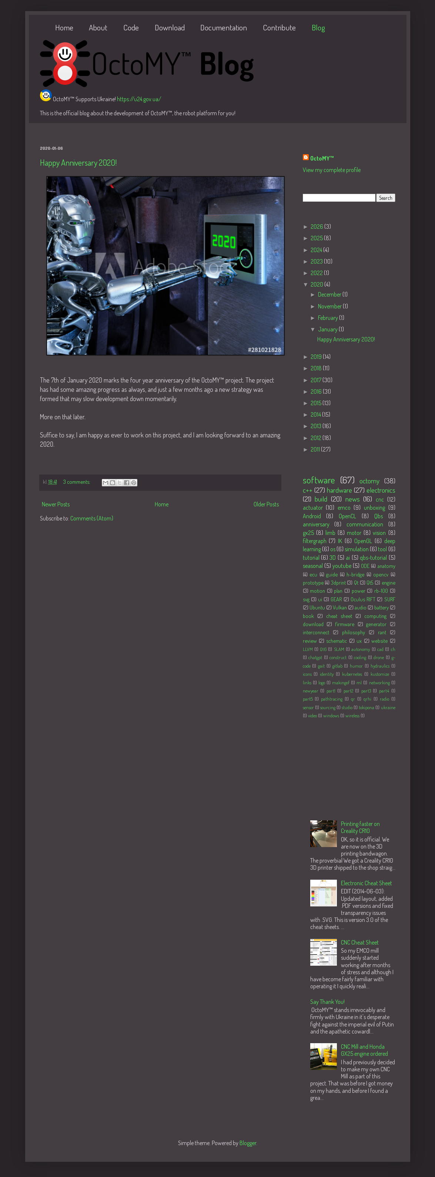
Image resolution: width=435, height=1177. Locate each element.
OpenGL (363, 541)
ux (359, 640)
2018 (317, 368)
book (308, 615)
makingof (340, 682)
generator (376, 624)
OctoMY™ (322, 158)
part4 (384, 691)
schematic (336, 640)
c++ (307, 490)
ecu (313, 574)
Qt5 (370, 582)
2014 (316, 414)
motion (317, 590)
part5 (308, 699)
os (332, 549)
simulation (357, 549)
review (310, 640)
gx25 (308, 532)
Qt (356, 582)
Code (131, 27)
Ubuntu (317, 607)
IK (340, 541)
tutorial (311, 557)
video (312, 715)
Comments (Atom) (91, 518)
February (328, 317)
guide (332, 574)
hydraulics (380, 666)
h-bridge (355, 574)
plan (338, 590)
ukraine (388, 707)
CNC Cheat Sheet (360, 942)
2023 (317, 261)
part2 (348, 691)
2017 (316, 380)
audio (361, 607)
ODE (365, 565)
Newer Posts (56, 504)
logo (321, 682)
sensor (308, 707)
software (319, 480)
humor (356, 666)
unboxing (374, 507)
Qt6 (323, 649)
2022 (317, 273)
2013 (316, 426)
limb (330, 532)
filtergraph (315, 541)
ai (348, 557)
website (379, 640)
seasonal (313, 565)
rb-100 (381, 590)
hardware (339, 490)
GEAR (336, 599)
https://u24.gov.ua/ (139, 99)
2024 (317, 250)
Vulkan (340, 607)
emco (344, 507)
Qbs (378, 516)
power (358, 590)
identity (327, 674)
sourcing (327, 707)
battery (381, 607)
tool (382, 549)
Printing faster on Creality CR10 (360, 827)
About (98, 27)
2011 (316, 449)
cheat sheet (339, 615)
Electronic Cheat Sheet (366, 883)
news (352, 498)
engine (388, 582)
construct (338, 657)
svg (306, 599)
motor (354, 532)
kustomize (380, 674)
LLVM (308, 649)
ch (393, 649)
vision (379, 532)
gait (321, 666)
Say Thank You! (327, 1001)
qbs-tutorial (373, 557)
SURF (389, 599)
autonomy (360, 649)
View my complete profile (332, 169)
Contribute (279, 27)
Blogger (248, 1143)
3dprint (338, 582)
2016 (317, 391)
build (321, 498)
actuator (313, 507)
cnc (380, 499)
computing (375, 615)
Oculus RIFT (363, 599)
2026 (317, 226)
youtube (341, 565)
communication (365, 524)
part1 (331, 691)
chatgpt (315, 657)
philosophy (353, 632)
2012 (316, 438)
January (328, 329)
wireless (352, 715)
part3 (366, 691)
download (313, 624)
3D (332, 557)
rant (382, 632)
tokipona (366, 707)
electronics (381, 490)
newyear (310, 691)
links (307, 682)
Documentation (223, 27)
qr (353, 699)
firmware (344, 624)
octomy (369, 480)
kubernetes (352, 674)
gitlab (337, 666)
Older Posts (266, 504)
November (330, 306)
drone (379, 657)
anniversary (316, 524)
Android (312, 516)
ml (359, 682)
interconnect (316, 632)
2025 (317, 238)
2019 (317, 356)
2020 (317, 284)
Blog (318, 27)
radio (384, 699)
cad (380, 649)
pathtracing (331, 699)
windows (331, 715)
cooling (360, 657)
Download (170, 27)
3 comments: (77, 481)
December (330, 294)
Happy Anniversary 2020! (78, 162)
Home (64, 27)
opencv (380, 574)
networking (379, 682)
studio (347, 707)
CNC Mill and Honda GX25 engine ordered (364, 1050)
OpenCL (347, 516)
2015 (316, 403)
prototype (313, 582)
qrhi (367, 699)
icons (307, 674)
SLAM (339, 649)
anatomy (386, 565)
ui (320, 599)
